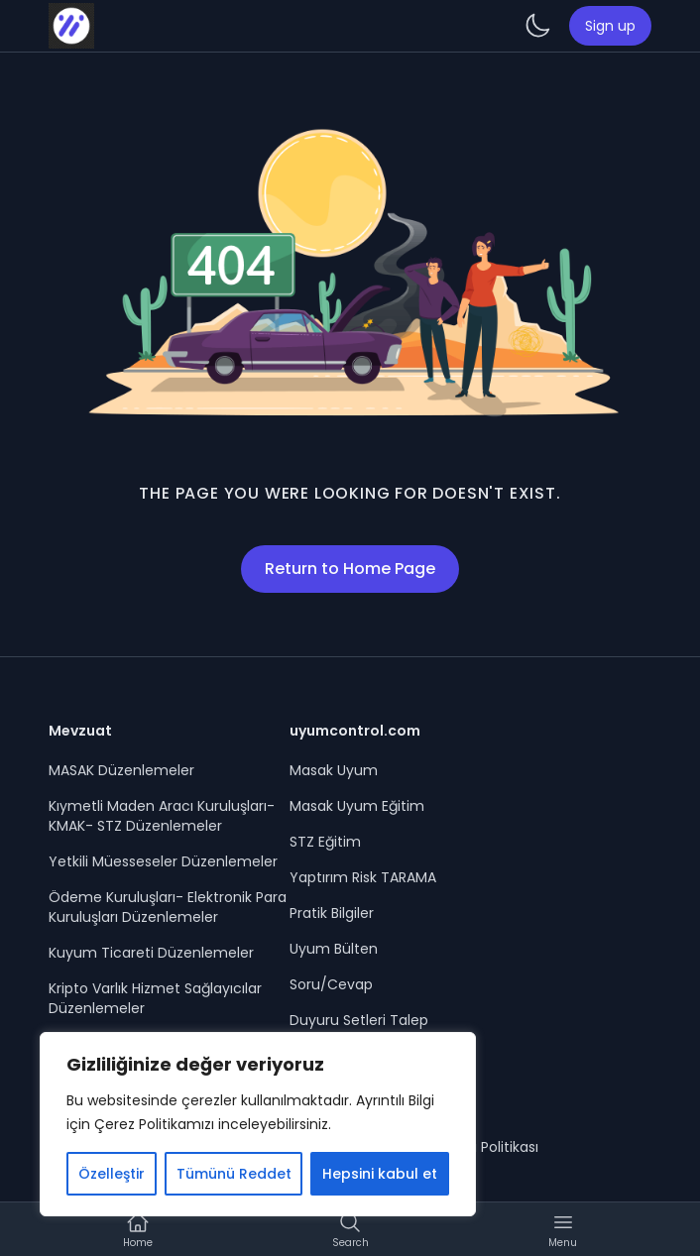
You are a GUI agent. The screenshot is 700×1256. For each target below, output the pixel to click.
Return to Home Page (350, 568)
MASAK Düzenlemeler (121, 770)
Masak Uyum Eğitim (357, 806)
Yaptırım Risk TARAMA (363, 877)
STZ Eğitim (325, 842)
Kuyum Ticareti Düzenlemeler (151, 953)
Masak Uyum (334, 770)
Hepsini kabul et (379, 1174)
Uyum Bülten (334, 949)
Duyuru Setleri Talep (359, 1020)
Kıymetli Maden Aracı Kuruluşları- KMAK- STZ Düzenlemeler (162, 816)
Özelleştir (111, 1174)
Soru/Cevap (331, 984)
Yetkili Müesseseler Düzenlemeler (163, 861)
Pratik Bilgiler (332, 913)
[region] (258, 1124)
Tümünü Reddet (234, 1174)
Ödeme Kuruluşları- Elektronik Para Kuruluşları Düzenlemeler (168, 907)
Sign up (610, 26)
